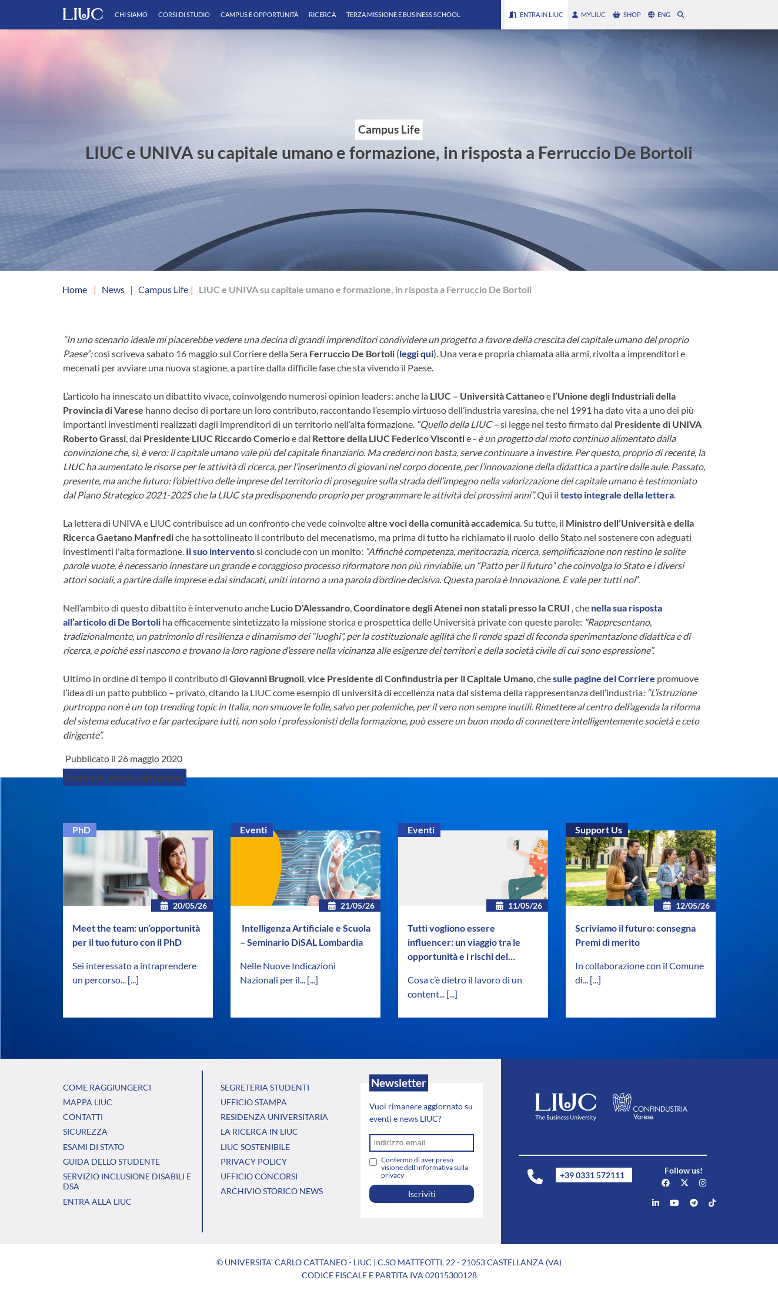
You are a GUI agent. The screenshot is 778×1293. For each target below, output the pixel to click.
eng (659, 14)
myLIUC (589, 14)
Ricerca (322, 14)
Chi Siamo (131, 14)
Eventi (253, 829)
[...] (133, 979)
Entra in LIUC (536, 14)
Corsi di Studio (184, 14)
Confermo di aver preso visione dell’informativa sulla (424, 1167)
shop (627, 14)
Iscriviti (422, 1194)
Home (74, 289)
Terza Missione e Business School (403, 14)
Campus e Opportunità (259, 14)
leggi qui (416, 353)
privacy (392, 1175)
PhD (81, 829)
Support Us (598, 829)
